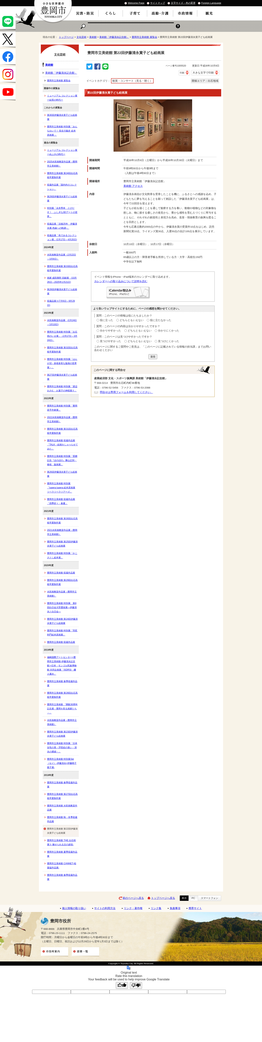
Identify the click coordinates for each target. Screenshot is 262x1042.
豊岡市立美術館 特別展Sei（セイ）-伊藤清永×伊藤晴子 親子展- (62, 763)
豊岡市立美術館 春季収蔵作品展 (62, 683)
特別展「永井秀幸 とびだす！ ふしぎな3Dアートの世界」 (62, 212)
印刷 (182, 72)
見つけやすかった (110, 341)
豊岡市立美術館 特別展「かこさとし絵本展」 (62, 555)
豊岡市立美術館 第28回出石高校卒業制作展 (62, 695)
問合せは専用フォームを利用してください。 (126, 392)
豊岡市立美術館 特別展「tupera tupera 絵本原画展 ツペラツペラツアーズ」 (61, 487)
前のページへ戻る (133, 898)
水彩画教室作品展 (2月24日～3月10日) (62, 322)
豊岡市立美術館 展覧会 (144, 37)
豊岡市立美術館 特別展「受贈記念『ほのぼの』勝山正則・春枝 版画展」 (62, 460)
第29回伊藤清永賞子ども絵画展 (62, 198)
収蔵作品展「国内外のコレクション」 (62, 186)
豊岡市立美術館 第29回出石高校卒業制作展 (62, 582)
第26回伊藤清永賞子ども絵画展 (62, 474)
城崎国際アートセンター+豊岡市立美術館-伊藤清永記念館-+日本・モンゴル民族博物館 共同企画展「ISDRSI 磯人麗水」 (62, 665)
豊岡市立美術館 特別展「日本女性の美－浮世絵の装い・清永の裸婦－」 (62, 747)
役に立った (106, 320)
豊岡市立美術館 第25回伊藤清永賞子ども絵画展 (62, 543)
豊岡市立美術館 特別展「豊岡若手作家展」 (62, 407)
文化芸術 (81, 37)
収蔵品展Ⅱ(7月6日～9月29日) (61, 303)
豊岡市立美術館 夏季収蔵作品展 (62, 854)
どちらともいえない (132, 320)
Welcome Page (136, 3)
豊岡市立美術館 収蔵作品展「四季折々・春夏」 (61, 501)
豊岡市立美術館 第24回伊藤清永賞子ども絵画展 (62, 621)
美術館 (93, 37)
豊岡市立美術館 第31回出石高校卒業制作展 (62, 431)
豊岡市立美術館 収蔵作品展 (61, 572)
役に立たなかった (160, 320)
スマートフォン (209, 898)
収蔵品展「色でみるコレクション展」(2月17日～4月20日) (62, 237)
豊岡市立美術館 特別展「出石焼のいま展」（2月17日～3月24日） (62, 336)
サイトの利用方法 (104, 908)
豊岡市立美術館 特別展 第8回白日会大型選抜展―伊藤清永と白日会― (62, 607)
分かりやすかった (110, 330)
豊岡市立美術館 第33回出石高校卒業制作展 (62, 268)
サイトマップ (157, 3)
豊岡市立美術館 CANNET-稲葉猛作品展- (61, 865)
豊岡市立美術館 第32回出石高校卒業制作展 (62, 349)
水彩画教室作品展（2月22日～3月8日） (61, 256)
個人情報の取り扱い (74, 908)
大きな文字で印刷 (203, 72)
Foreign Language (211, 3)
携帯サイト (195, 908)
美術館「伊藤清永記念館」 (114, 37)
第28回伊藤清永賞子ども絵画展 (62, 291)
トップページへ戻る (163, 898)
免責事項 (175, 908)
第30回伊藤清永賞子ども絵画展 (62, 117)
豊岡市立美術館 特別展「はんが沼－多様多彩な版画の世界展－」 (62, 363)
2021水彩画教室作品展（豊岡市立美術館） (62, 532)
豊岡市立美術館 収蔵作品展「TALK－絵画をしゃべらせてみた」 (62, 444)
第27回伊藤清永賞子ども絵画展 (62, 377)
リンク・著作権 (133, 908)
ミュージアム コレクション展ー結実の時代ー (62, 97)
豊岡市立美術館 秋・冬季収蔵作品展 (62, 819)
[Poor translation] (136, 985)
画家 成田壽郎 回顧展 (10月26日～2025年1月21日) (62, 280)
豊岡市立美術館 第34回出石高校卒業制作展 (62, 175)
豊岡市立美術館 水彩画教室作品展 (62, 807)
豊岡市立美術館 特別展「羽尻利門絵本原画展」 (62, 632)
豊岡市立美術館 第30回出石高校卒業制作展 (62, 520)
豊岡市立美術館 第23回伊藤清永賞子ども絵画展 (62, 733)
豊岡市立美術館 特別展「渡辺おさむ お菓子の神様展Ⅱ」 (62, 388)
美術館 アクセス (133, 186)
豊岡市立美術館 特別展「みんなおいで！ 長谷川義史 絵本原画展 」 (62, 130)
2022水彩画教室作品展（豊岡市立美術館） (62, 419)
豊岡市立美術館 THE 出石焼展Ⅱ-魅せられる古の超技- (61, 842)
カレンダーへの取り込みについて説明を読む (120, 281)
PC (193, 898)
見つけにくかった (168, 341)
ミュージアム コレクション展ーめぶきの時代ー (62, 152)
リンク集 (156, 908)
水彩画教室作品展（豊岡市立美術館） (62, 593)
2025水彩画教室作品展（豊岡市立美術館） (62, 163)
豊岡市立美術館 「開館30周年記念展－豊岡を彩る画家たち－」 (62, 708)
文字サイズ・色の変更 (183, 3)
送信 (152, 356)
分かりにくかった (168, 330)
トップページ (66, 37)
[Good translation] (122, 985)
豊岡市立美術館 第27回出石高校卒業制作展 (62, 796)
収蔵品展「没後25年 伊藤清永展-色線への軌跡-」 (62, 226)
